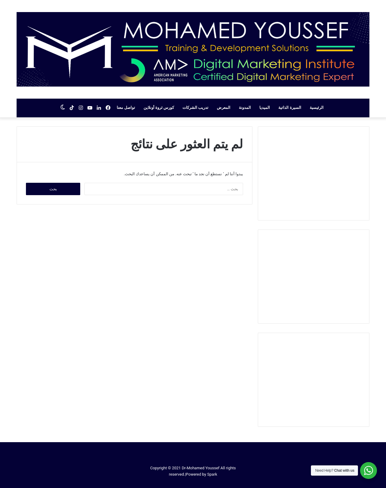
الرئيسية (317, 107)
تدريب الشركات (195, 107)
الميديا (264, 107)
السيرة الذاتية (289, 107)
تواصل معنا (126, 107)
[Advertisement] (313, 173)
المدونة (245, 107)
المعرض (223, 107)
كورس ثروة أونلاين (159, 107)
